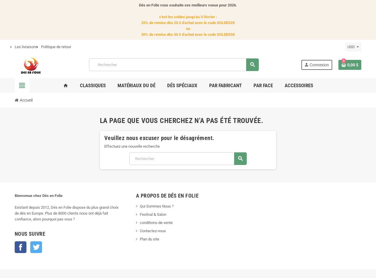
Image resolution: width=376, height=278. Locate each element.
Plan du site (149, 239)
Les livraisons (26, 47)
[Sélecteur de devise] (353, 47)
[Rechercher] (173, 64)
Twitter (36, 247)
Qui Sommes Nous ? (157, 206)
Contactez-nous (153, 231)
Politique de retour (56, 47)
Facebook (20, 247)
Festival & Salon (153, 214)
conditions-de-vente (156, 222)
